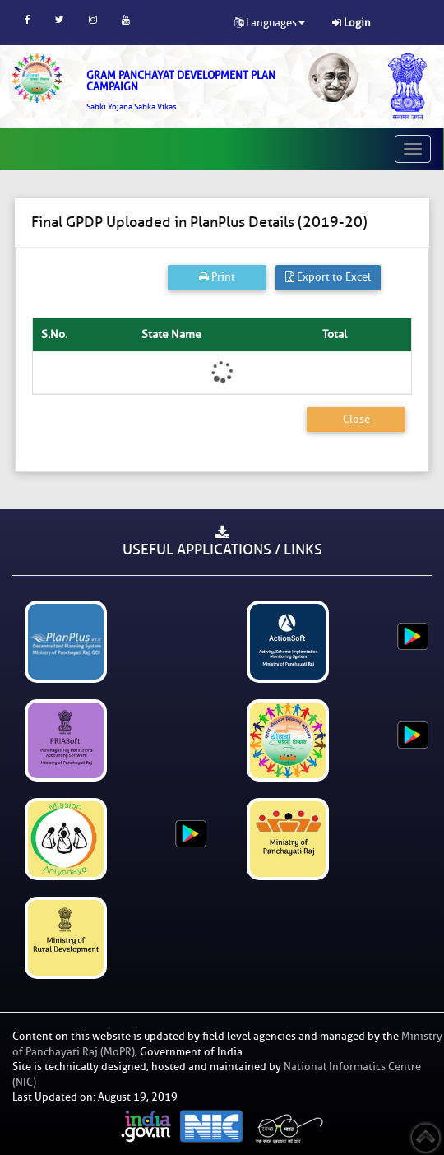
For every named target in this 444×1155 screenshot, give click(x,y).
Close (356, 419)
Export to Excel (328, 277)
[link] (185, 90)
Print (217, 277)
